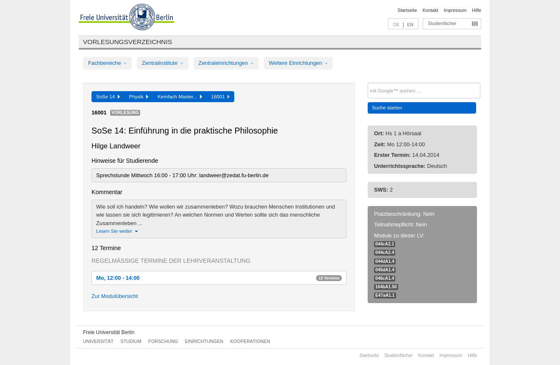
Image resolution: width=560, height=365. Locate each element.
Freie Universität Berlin (108, 332)
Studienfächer (442, 23)
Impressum (455, 10)
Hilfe (476, 10)
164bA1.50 (386, 286)
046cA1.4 (384, 278)
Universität (98, 341)
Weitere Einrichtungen (298, 63)
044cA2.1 (384, 244)
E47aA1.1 (385, 295)
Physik (138, 96)
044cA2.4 (384, 252)
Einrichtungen (204, 341)
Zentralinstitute (162, 63)
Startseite (407, 10)
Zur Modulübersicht (114, 296)
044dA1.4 (384, 261)
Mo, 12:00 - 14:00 (219, 278)
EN (410, 24)
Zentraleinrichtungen (226, 63)
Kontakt (430, 10)
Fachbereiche (107, 63)
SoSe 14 (108, 96)
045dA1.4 (384, 269)
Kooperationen (250, 341)
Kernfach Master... (180, 96)
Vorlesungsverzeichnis (127, 41)
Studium (130, 341)
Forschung (163, 341)
